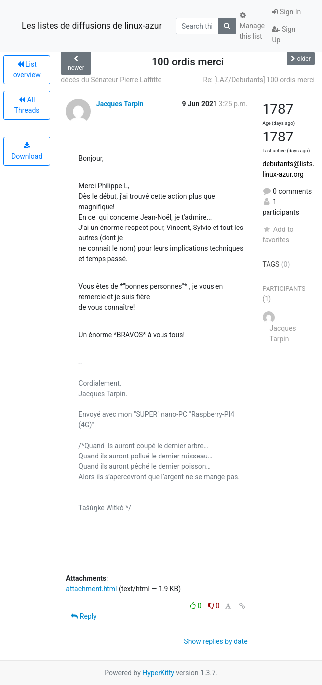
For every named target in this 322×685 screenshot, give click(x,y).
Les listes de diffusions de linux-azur (91, 26)
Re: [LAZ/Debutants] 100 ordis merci (259, 80)
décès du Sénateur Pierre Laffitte (111, 80)
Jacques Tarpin (120, 104)
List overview (27, 69)
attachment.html (91, 589)
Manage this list (252, 26)
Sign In (286, 12)
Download (26, 151)
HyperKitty (158, 673)
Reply (83, 616)
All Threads (27, 105)
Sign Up (283, 34)
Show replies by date (215, 641)
